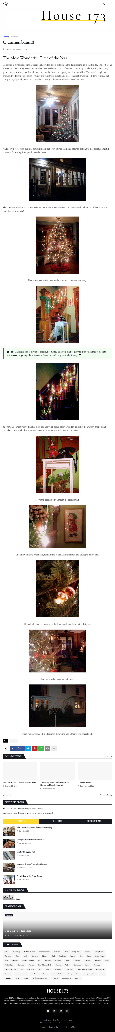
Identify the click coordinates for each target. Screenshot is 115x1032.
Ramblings (62, 956)
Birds (77, 974)
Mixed (18, 978)
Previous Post (105, 795)
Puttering (58, 960)
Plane (107, 960)
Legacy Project (99, 956)
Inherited (15, 960)
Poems (102, 974)
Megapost (97, 960)
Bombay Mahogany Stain (40, 978)
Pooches (58, 965)
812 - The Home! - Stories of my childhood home (23, 809)
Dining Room (99, 952)
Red (81, 956)
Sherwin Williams (58, 974)
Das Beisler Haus (21, 974)
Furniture (97, 965)
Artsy (70, 974)
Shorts (48, 969)
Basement (35, 956)
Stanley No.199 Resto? (26, 852)
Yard (53, 956)
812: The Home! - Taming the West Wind (19, 782)
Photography (100, 969)
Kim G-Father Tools (44, 965)
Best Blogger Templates (62, 1020)
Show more (108, 756)
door (21, 969)
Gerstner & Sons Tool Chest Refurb (32, 864)
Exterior (87, 952)
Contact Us (70, 1027)
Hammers (30, 969)
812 (39, 960)
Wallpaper (58, 969)
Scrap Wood (76, 952)
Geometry (69, 969)
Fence (87, 965)
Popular (21, 821)
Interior (72, 956)
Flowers (31, 965)
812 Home (57, 821)
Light (40, 969)
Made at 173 (16, 952)
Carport (55, 978)
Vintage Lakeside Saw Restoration (31, 840)
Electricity (21, 965)
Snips (26, 978)
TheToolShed (9, 965)
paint (6, 952)
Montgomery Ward (90, 974)
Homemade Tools (10, 969)
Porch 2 (45, 974)
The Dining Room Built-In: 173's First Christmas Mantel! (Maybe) (55, 784)
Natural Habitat (29, 952)
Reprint (77, 978)
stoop (67, 960)
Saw (6, 960)
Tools (17, 956)
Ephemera (77, 960)
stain (66, 952)
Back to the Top (55, 1027)
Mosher (44, 956)
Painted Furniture (28, 960)
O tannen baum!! (84, 782)
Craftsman (77, 965)
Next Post (8, 795)
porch (25, 956)
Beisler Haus (94, 821)
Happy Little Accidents (84, 969)
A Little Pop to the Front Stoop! (29, 876)
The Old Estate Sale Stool (18, 931)
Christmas (14, 37)
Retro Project (66, 978)
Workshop (8, 956)
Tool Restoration (44, 952)
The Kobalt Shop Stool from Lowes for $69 (34, 827)
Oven (89, 956)
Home (5, 37)
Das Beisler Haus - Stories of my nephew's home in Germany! (28, 813)
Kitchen (87, 960)
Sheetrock (8, 974)
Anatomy (48, 960)
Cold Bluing (34, 974)
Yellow (67, 965)
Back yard (57, 952)
